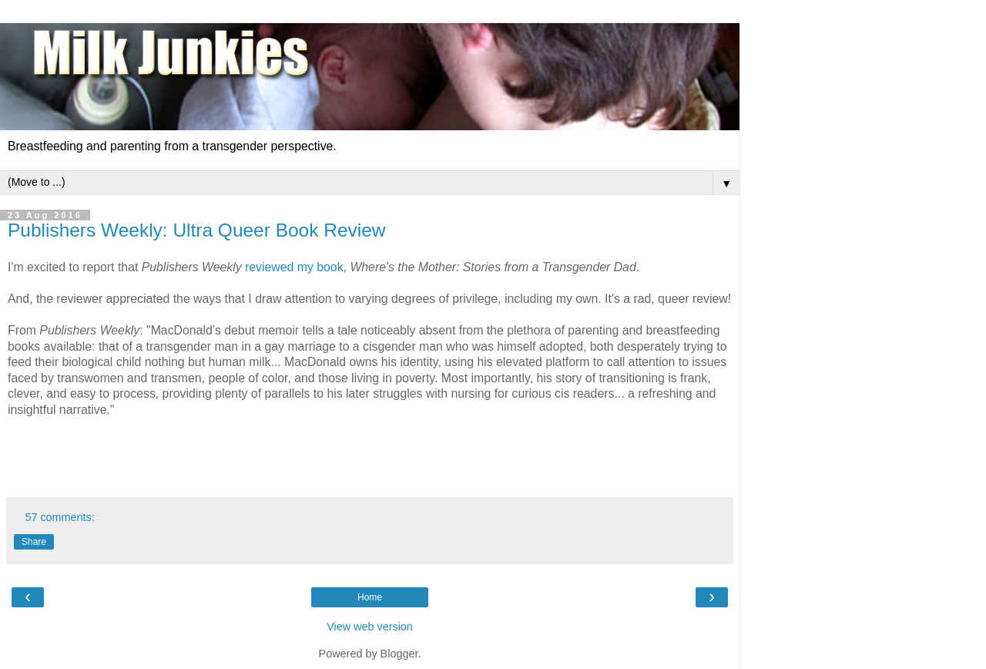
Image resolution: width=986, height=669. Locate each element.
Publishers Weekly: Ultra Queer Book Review (196, 230)
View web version (370, 626)
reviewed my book (294, 267)
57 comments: (59, 517)
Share (34, 541)
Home (369, 597)
